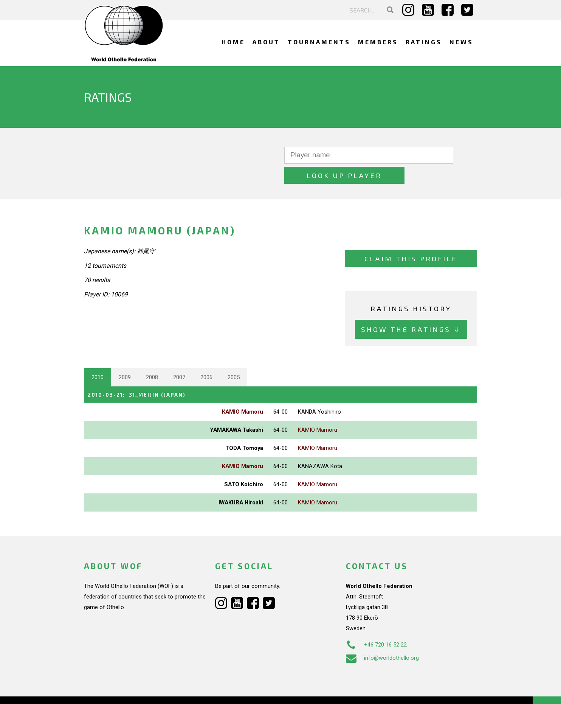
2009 (125, 357)
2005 (234, 357)
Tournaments (319, 41)
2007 (179, 357)
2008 (152, 357)
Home (233, 41)
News (461, 41)
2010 (97, 357)
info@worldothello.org (382, 637)
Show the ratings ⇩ (411, 309)
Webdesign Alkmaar (117, 690)
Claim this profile (410, 238)
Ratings (424, 41)
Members (378, 41)
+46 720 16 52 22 (376, 623)
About (266, 41)
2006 (206, 357)
